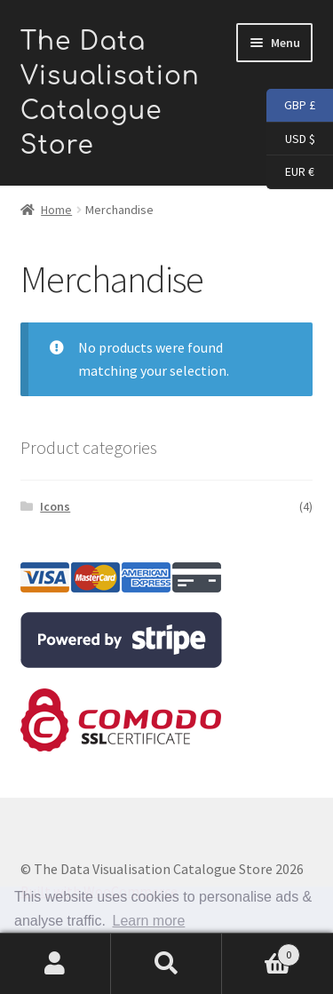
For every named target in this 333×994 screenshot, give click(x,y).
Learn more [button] (149, 920)
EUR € (290, 172)
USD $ (290, 139)
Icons (55, 506)
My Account (55, 964)
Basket (261, 950)
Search (166, 964)
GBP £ (290, 106)
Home (56, 210)
